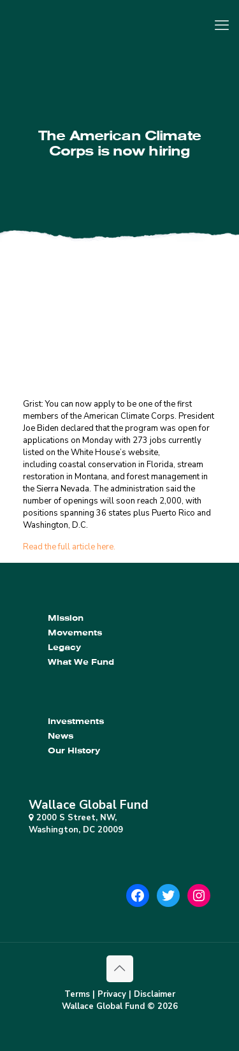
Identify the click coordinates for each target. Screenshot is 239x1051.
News (60, 736)
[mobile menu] (222, 25)
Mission (65, 618)
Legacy (64, 647)
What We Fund (81, 662)
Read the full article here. (69, 547)
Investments (76, 721)
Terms (77, 994)
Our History (74, 750)
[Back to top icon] (119, 968)
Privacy (112, 994)
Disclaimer (154, 994)
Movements (75, 632)
